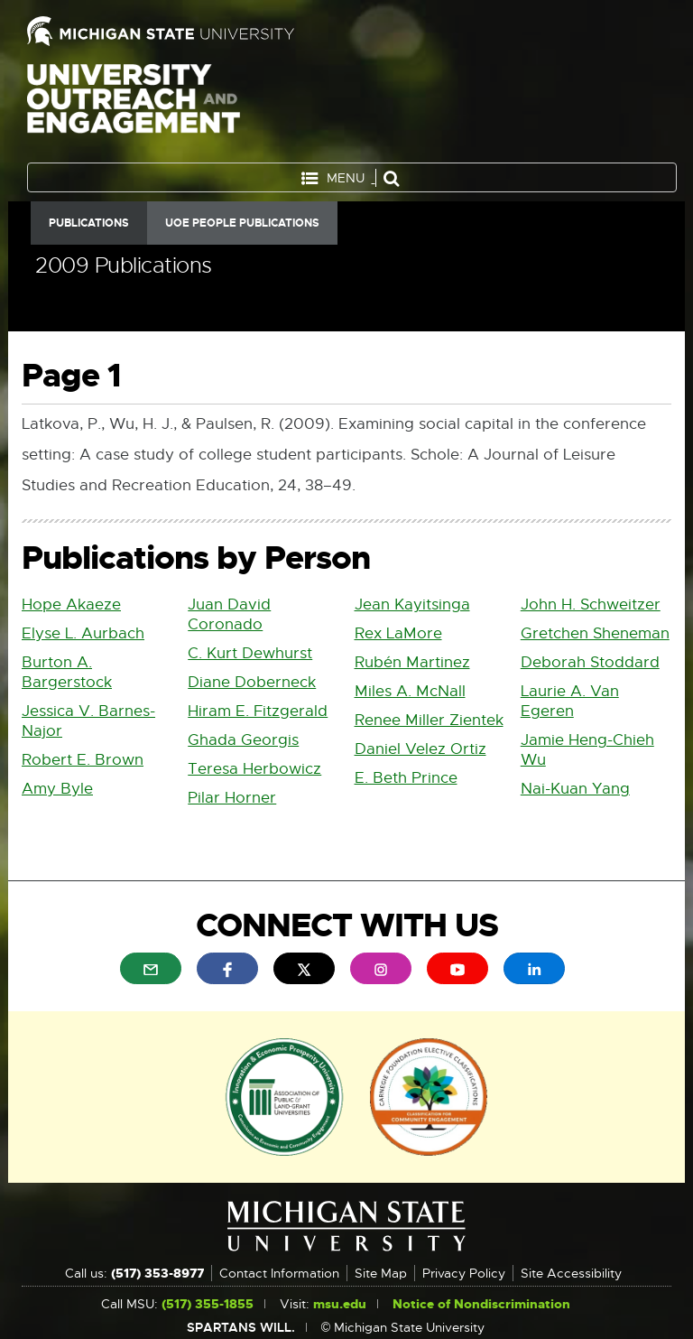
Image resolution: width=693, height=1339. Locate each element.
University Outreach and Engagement (133, 108)
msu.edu (339, 1304)
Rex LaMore (398, 633)
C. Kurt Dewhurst (250, 653)
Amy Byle (57, 788)
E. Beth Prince (406, 777)
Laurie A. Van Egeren (570, 701)
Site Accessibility (571, 1273)
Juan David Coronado (229, 614)
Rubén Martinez (412, 662)
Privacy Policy (463, 1273)
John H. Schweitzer (591, 604)
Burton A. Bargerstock (67, 672)
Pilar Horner (232, 797)
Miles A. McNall (410, 691)
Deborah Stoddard (590, 662)
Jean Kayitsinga (412, 604)
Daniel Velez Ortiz (420, 748)
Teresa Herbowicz (254, 768)
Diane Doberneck (252, 682)
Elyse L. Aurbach (83, 633)
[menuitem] (150, 968)
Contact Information (279, 1273)
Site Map (381, 1273)
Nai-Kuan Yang (575, 788)
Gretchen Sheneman (595, 633)
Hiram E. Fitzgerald (258, 711)
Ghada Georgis (243, 739)
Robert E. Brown (82, 759)
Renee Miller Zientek (429, 720)
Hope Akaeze (71, 604)
